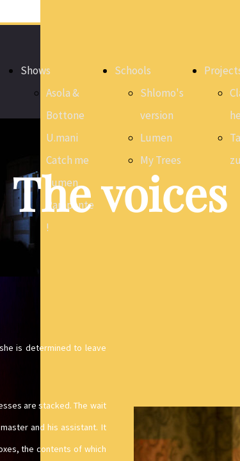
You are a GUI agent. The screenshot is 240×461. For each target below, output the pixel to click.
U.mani (62, 138)
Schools (133, 70)
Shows (35, 70)
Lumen (156, 138)
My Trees (160, 160)
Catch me (67, 160)
